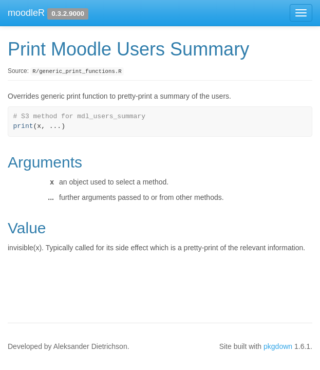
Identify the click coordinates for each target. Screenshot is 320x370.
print (23, 126)
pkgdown (277, 346)
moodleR (26, 13)
